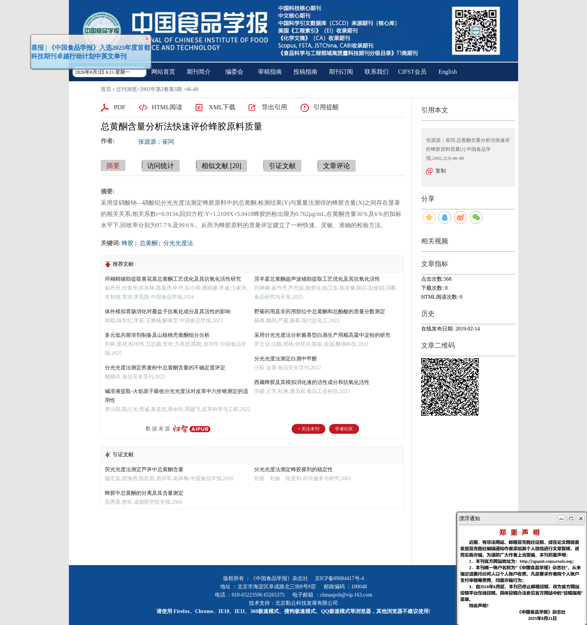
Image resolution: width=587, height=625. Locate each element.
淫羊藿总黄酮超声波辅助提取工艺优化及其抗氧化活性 (317, 279)
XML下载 (222, 107)
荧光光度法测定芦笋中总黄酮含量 (144, 469)
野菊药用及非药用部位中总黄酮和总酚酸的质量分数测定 (319, 311)
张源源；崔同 (156, 141)
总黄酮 (148, 243)
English (448, 71)
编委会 (234, 71)
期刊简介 (199, 71)
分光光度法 (177, 243)
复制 (440, 171)
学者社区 (344, 429)
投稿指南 (305, 71)
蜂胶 (128, 243)
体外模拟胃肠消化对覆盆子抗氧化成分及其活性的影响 (168, 311)
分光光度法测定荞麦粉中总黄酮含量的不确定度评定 (165, 368)
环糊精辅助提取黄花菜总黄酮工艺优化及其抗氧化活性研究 (173, 279)
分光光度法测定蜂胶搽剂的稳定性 (293, 469)
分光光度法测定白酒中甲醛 (285, 359)
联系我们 (377, 71)
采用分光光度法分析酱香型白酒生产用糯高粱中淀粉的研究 (322, 335)
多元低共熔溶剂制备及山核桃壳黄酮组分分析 (157, 335)
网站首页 (163, 71)
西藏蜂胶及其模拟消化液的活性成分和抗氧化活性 (311, 382)
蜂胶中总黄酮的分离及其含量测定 (144, 493)
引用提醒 (326, 107)
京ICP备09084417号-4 (339, 578)
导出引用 (274, 107)
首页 (106, 89)
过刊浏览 (126, 89)
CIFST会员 (412, 71)
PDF (119, 107)
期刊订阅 (341, 71)
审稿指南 (270, 71)
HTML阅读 (167, 107)
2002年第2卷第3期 (161, 89)
